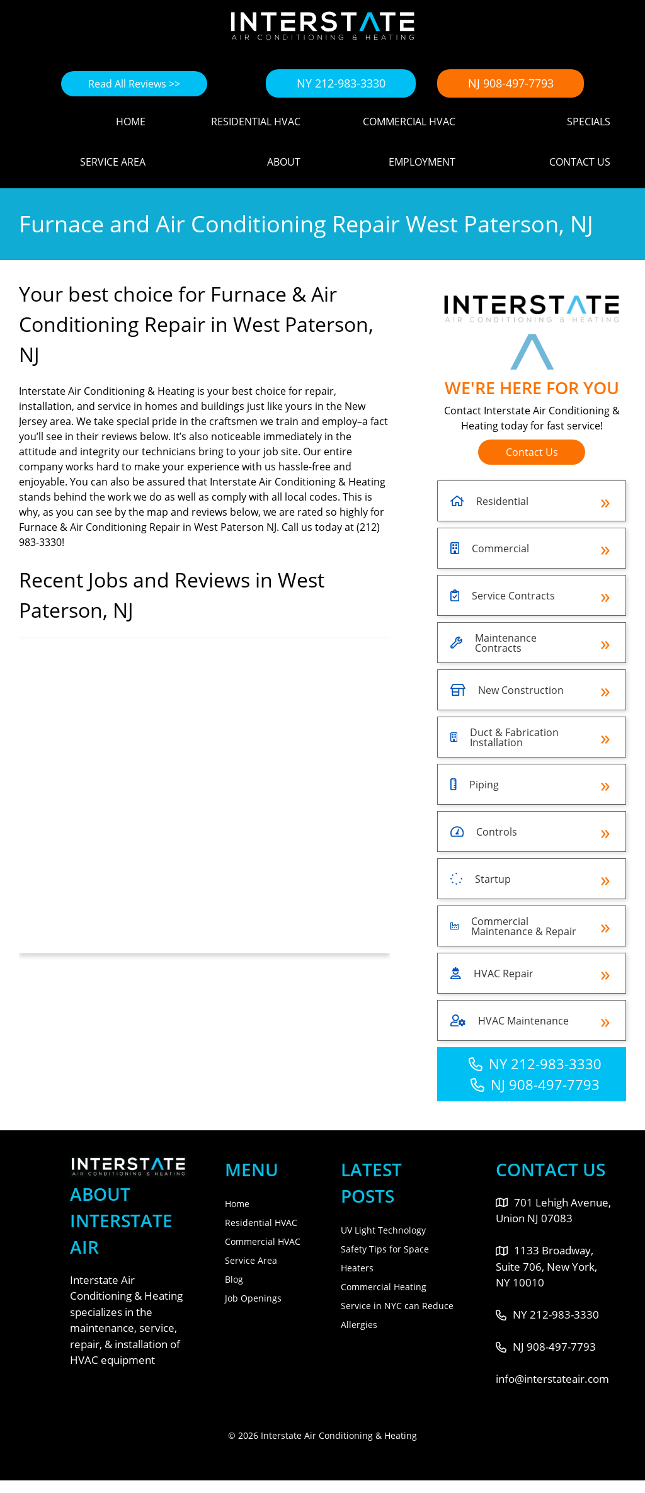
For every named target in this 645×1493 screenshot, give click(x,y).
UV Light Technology (383, 1230)
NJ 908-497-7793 (511, 83)
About (283, 162)
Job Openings (253, 1298)
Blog (234, 1279)
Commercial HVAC (409, 121)
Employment (422, 162)
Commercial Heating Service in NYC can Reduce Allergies (397, 1306)
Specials (588, 121)
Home (131, 121)
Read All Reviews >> (134, 84)
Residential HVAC (255, 121)
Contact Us (579, 162)
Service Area (113, 162)
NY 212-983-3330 (341, 83)
